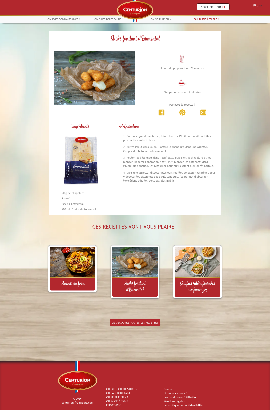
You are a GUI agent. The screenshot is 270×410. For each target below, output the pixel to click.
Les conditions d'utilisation (180, 397)
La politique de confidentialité (183, 405)
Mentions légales (174, 401)
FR (254, 5)
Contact (169, 389)
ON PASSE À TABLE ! (206, 19)
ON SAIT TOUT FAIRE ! (108, 19)
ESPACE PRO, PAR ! (213, 7)
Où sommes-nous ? (175, 393)
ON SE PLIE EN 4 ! (162, 19)
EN (260, 5)
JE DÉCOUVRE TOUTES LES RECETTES (135, 322)
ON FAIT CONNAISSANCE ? (63, 19)
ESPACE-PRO (113, 405)
